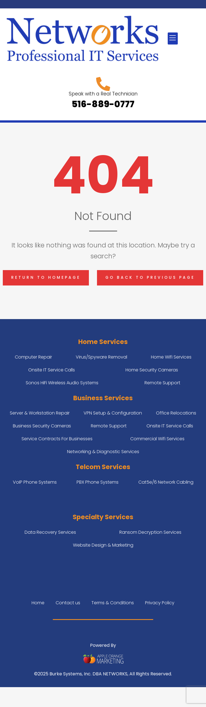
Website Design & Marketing (103, 545)
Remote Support (162, 383)
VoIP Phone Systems (35, 482)
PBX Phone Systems (98, 482)
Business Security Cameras (42, 426)
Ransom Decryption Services (150, 532)
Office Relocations (176, 413)
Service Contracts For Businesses (57, 439)
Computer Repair (33, 357)
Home (38, 603)
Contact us (68, 603)
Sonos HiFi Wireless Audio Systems (62, 383)
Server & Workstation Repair (40, 413)
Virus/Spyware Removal (101, 357)
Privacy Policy (159, 603)
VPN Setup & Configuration (113, 413)
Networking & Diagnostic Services (103, 451)
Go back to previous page (150, 277)
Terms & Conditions (112, 603)
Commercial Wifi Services (157, 439)
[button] (173, 38)
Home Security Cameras (152, 370)
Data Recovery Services (50, 532)
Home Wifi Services (171, 357)
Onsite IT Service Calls (51, 370)
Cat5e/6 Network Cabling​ (165, 482)
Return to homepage (45, 277)
